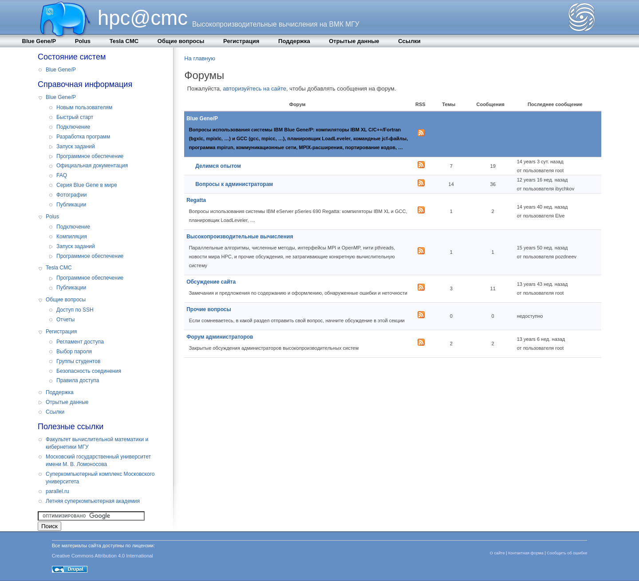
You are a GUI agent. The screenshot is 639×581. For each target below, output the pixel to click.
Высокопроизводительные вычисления (239, 236)
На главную (199, 58)
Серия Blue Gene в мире (86, 185)
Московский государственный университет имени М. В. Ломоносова (98, 460)
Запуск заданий (75, 146)
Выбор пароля (74, 351)
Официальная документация (92, 165)
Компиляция (71, 236)
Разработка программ (83, 137)
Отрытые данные (354, 41)
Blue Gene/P (39, 41)
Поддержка (294, 41)
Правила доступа (77, 380)
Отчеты (65, 319)
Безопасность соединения (88, 371)
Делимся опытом (218, 166)
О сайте (497, 553)
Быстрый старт (74, 117)
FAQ (61, 175)
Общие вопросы (181, 41)
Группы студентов (78, 361)
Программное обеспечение (89, 156)
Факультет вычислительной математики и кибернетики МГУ (97, 443)
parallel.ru (57, 491)
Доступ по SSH (75, 310)
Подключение (73, 127)
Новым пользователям (84, 107)
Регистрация (241, 41)
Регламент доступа (80, 342)
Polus (83, 41)
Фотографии (71, 195)
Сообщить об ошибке (567, 553)
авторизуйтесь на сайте (254, 88)
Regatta (196, 200)
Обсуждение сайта (211, 282)
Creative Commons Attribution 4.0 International (102, 555)
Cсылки (409, 41)
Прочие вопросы (208, 309)
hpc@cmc (143, 18)
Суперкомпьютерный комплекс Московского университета (100, 478)
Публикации (71, 205)
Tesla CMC (124, 41)
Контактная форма (526, 553)
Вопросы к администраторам (234, 184)
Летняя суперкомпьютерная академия (93, 501)
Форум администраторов (219, 337)
